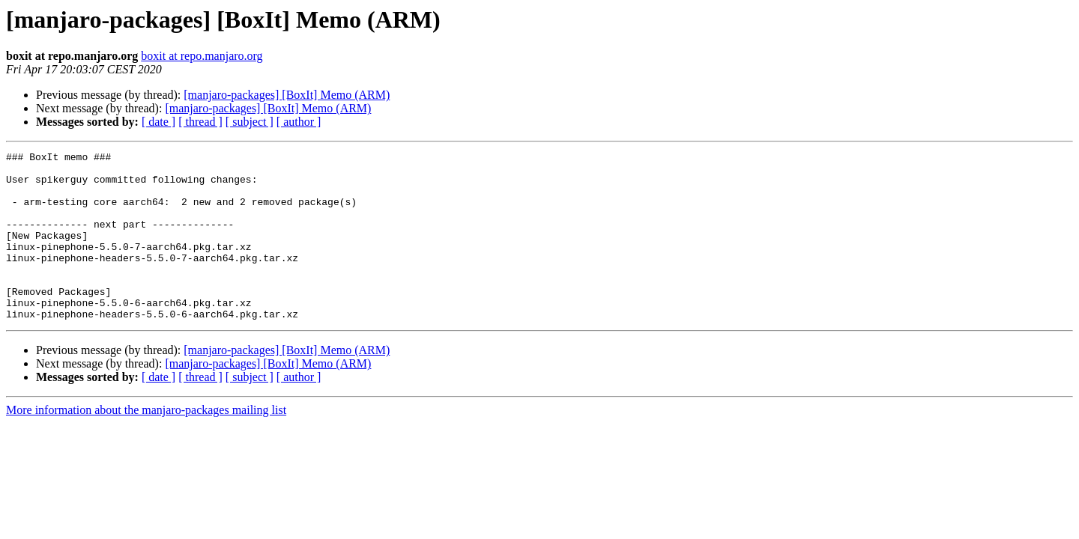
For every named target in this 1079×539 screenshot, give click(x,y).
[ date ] (158, 121)
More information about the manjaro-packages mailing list (146, 443)
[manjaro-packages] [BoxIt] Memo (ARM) (287, 94)
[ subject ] (249, 121)
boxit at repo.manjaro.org (201, 55)
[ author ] (298, 121)
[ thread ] (200, 121)
